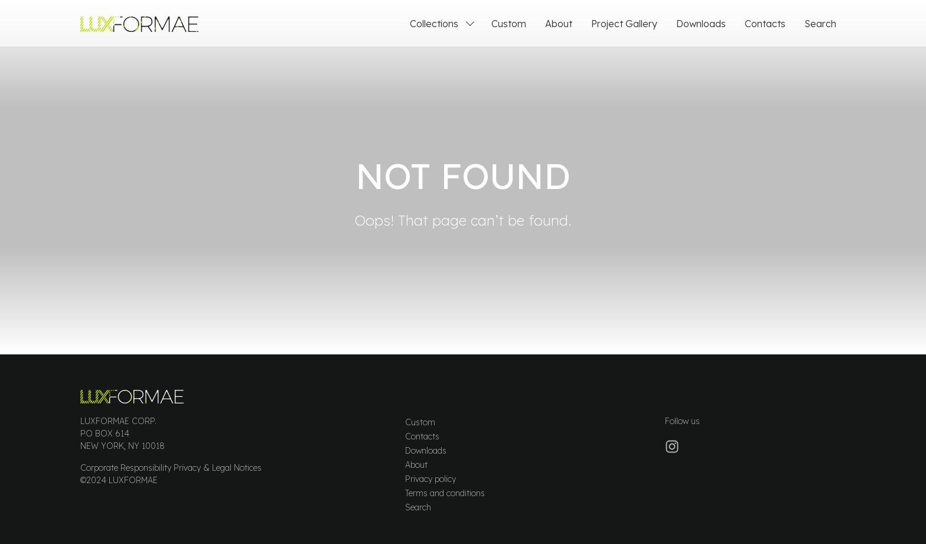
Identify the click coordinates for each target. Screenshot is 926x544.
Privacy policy (430, 479)
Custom (420, 422)
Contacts (422, 436)
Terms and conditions (445, 493)
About (416, 465)
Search (418, 507)
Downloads (425, 450)
